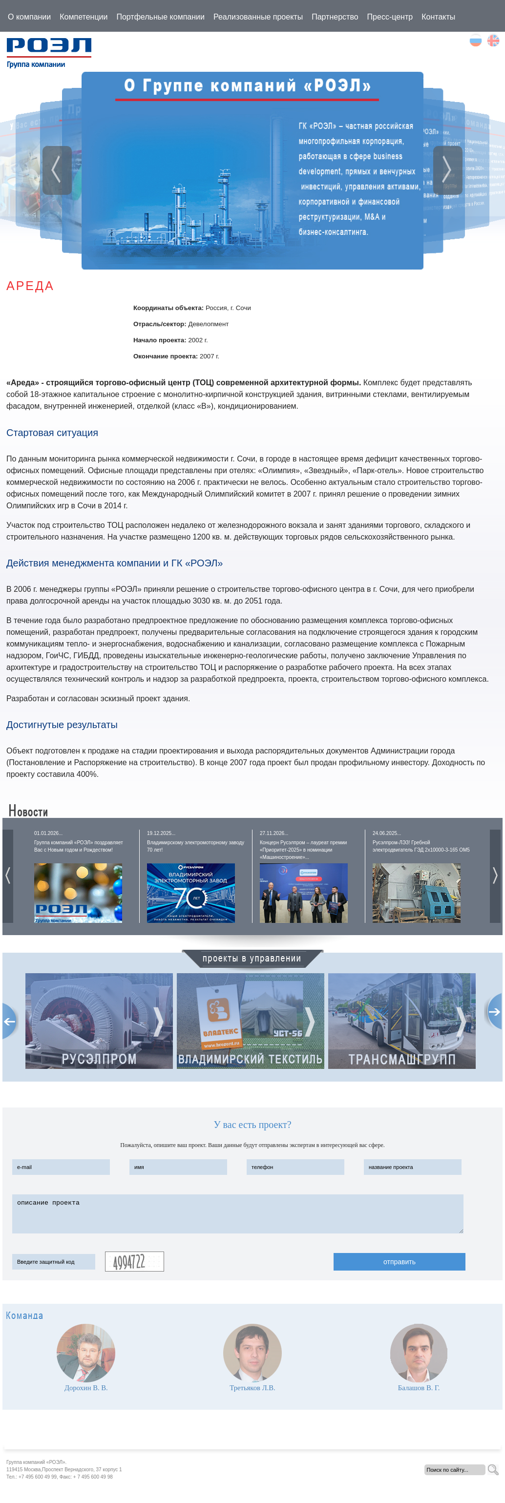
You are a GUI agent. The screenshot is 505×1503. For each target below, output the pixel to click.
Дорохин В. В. (86, 1388)
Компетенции (83, 17)
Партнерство (335, 17)
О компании (29, 17)
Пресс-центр (390, 17)
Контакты (438, 17)
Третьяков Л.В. (252, 1388)
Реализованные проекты (258, 17)
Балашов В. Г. (419, 1388)
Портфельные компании (160, 17)
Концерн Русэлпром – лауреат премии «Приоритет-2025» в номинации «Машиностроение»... (303, 850)
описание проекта (237, 1213)
